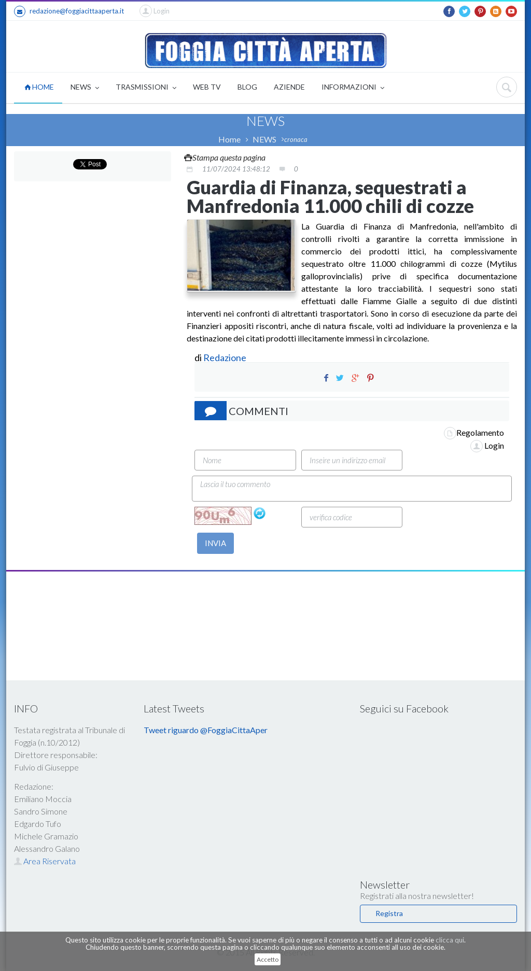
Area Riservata (45, 861)
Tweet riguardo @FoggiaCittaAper (206, 730)
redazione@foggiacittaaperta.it (69, 11)
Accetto (267, 959)
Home (229, 139)
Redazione (225, 357)
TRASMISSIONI (146, 87)
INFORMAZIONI (353, 87)
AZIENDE (289, 86)
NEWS (85, 87)
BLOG (247, 86)
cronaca (296, 139)
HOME (39, 86)
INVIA (215, 543)
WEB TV (207, 86)
